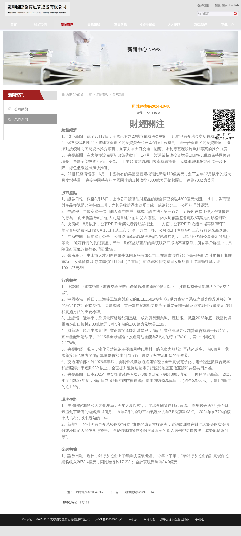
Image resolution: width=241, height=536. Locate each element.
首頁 (13, 24)
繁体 (225, 5)
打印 (84, 502)
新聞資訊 (102, 94)
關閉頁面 (70, 502)
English (234, 5)
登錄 (200, 5)
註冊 (207, 5)
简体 (218, 5)
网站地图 (148, 519)
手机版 (132, 519)
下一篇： (132, 492)
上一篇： (83, 492)
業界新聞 (118, 94)
